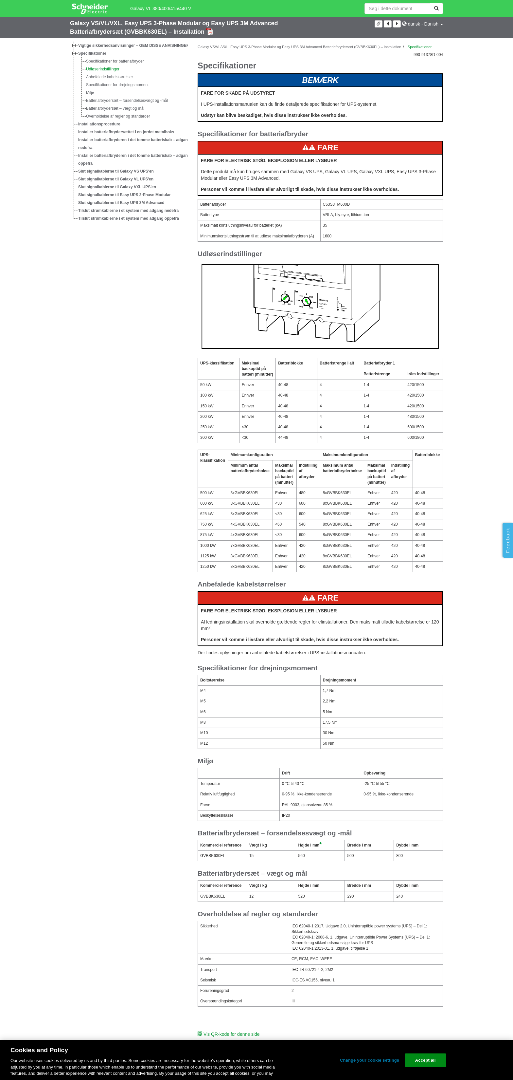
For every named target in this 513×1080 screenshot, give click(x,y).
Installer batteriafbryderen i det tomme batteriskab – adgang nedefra (134, 144)
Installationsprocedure (99, 124)
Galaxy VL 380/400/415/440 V (160, 8)
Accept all (425, 1060)
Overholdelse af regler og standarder (118, 116)
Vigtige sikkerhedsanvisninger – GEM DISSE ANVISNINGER (133, 45)
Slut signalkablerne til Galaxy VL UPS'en (115, 179)
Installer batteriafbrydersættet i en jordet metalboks (126, 132)
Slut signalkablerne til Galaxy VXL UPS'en (117, 187)
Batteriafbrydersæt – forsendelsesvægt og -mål (127, 100)
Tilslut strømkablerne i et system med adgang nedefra (128, 210)
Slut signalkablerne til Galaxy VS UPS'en (116, 171)
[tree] (129, 132)
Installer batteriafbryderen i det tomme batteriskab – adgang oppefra (134, 159)
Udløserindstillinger (102, 69)
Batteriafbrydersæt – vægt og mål (115, 108)
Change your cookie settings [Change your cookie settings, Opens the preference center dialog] (369, 1060)
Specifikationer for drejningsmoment (117, 85)
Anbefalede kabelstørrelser (109, 77)
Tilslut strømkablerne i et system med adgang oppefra (128, 218)
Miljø (90, 92)
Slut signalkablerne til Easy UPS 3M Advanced (121, 202)
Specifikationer (92, 53)
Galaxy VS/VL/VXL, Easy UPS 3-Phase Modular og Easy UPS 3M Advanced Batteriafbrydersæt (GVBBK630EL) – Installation (299, 47)
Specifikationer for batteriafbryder (115, 61)
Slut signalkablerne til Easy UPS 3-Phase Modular (124, 195)
